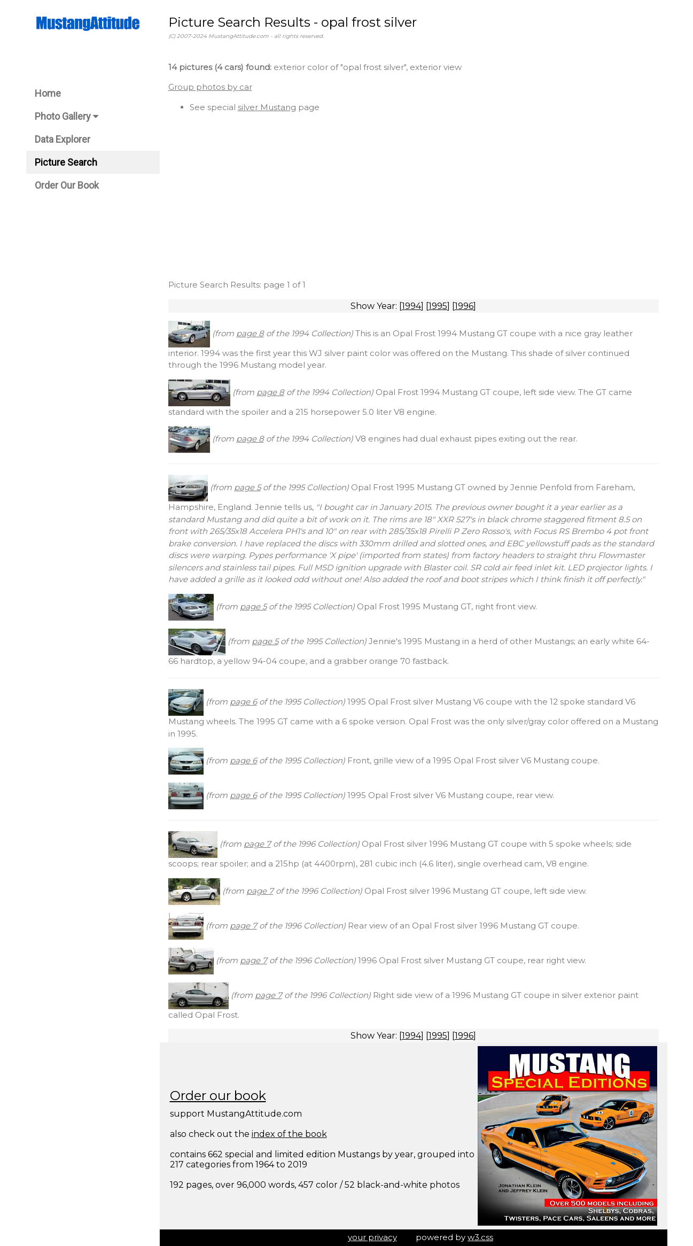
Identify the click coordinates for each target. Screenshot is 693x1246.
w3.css (480, 1237)
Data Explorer (62, 139)
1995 (438, 306)
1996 (464, 306)
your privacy (372, 1237)
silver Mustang (267, 107)
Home (48, 93)
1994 (411, 306)
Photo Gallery (66, 116)
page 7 (257, 844)
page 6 (243, 701)
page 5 (247, 487)
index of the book (289, 1134)
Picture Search (66, 162)
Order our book (218, 1095)
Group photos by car (210, 87)
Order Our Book (67, 185)
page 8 (250, 333)
